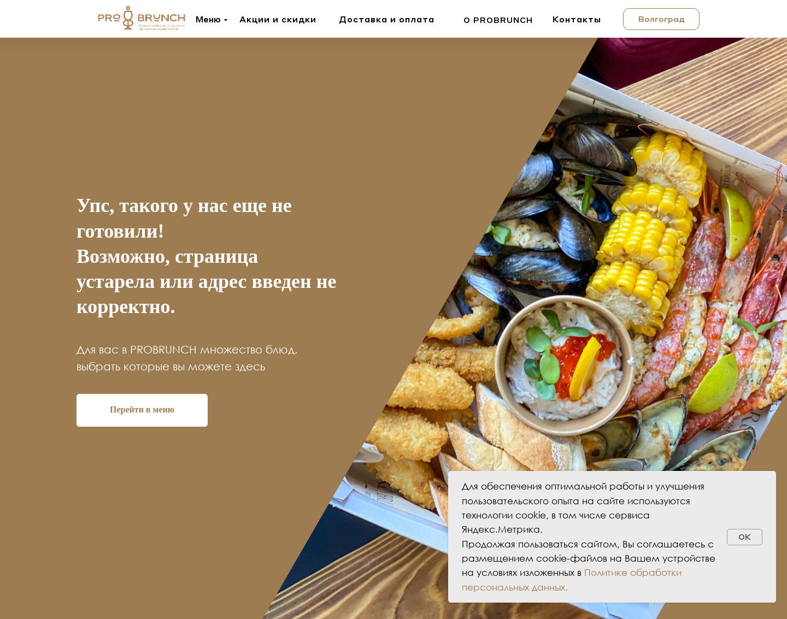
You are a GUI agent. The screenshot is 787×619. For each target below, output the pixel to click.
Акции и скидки (277, 19)
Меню (208, 19)
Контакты (577, 19)
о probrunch (498, 20)
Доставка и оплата (386, 19)
